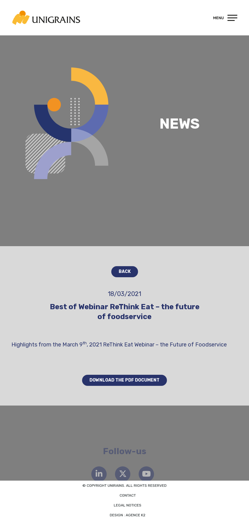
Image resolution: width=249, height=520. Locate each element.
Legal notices (127, 505)
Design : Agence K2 (127, 515)
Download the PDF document (124, 380)
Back (125, 271)
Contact (128, 495)
